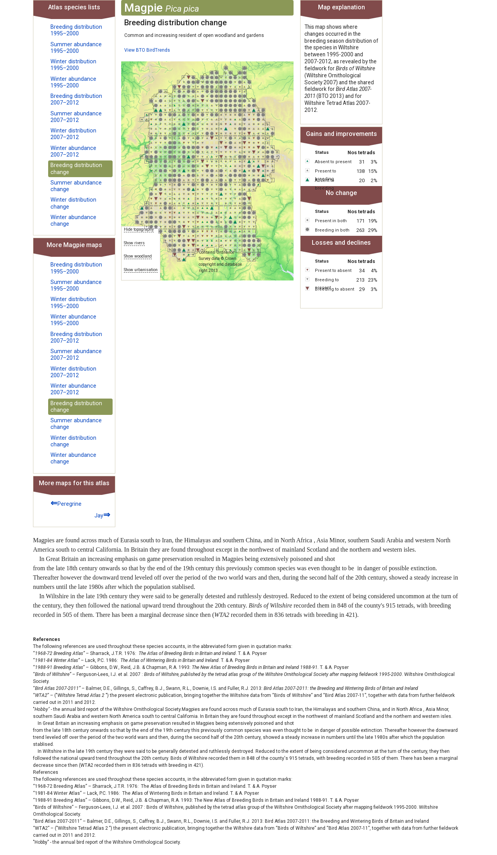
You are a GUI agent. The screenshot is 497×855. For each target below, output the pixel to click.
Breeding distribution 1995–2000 (76, 30)
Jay (102, 514)
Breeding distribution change (76, 168)
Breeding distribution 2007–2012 (76, 99)
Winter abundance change (73, 220)
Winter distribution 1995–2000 (73, 64)
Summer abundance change (76, 186)
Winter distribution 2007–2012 (73, 134)
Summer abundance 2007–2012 (76, 117)
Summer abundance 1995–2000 (76, 47)
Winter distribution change (73, 203)
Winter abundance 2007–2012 (73, 151)
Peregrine (66, 503)
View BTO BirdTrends (147, 50)
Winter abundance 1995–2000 (73, 82)
